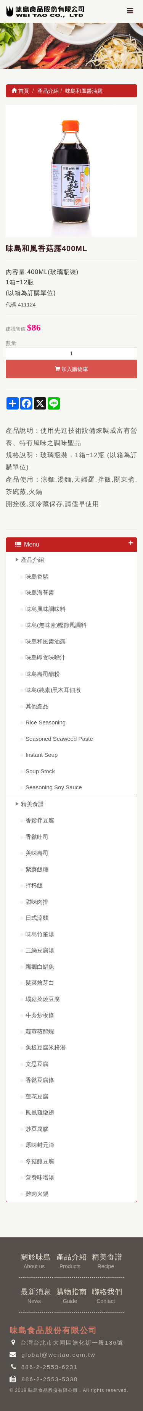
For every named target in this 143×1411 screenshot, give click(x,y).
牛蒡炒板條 (40, 1015)
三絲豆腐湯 (40, 950)
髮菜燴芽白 (40, 982)
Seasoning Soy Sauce (54, 787)
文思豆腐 (37, 1064)
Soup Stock (40, 771)
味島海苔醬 (40, 592)
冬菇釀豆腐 (40, 1161)
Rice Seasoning (46, 722)
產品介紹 (32, 559)
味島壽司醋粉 (43, 674)
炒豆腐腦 (37, 1129)
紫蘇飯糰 (37, 869)
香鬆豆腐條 (40, 1080)
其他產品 (37, 706)
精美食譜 (32, 804)
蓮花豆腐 (37, 1096)
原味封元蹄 (40, 1145)
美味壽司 (37, 853)
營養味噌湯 (40, 1177)
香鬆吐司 (37, 837)
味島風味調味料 (46, 609)
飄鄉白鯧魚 (40, 966)
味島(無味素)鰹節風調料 (56, 625)
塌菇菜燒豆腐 (43, 999)
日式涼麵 (37, 917)
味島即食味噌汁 (46, 657)
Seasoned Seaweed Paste (59, 738)
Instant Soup (42, 754)
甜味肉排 (37, 901)
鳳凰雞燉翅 (40, 1112)
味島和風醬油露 (46, 641)
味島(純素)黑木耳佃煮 (53, 690)
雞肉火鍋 (37, 1193)
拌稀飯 (34, 885)
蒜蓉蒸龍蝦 (40, 1031)
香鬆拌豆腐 (40, 820)
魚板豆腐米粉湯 (46, 1047)
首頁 (20, 91)
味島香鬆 (37, 576)
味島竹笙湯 (40, 934)
